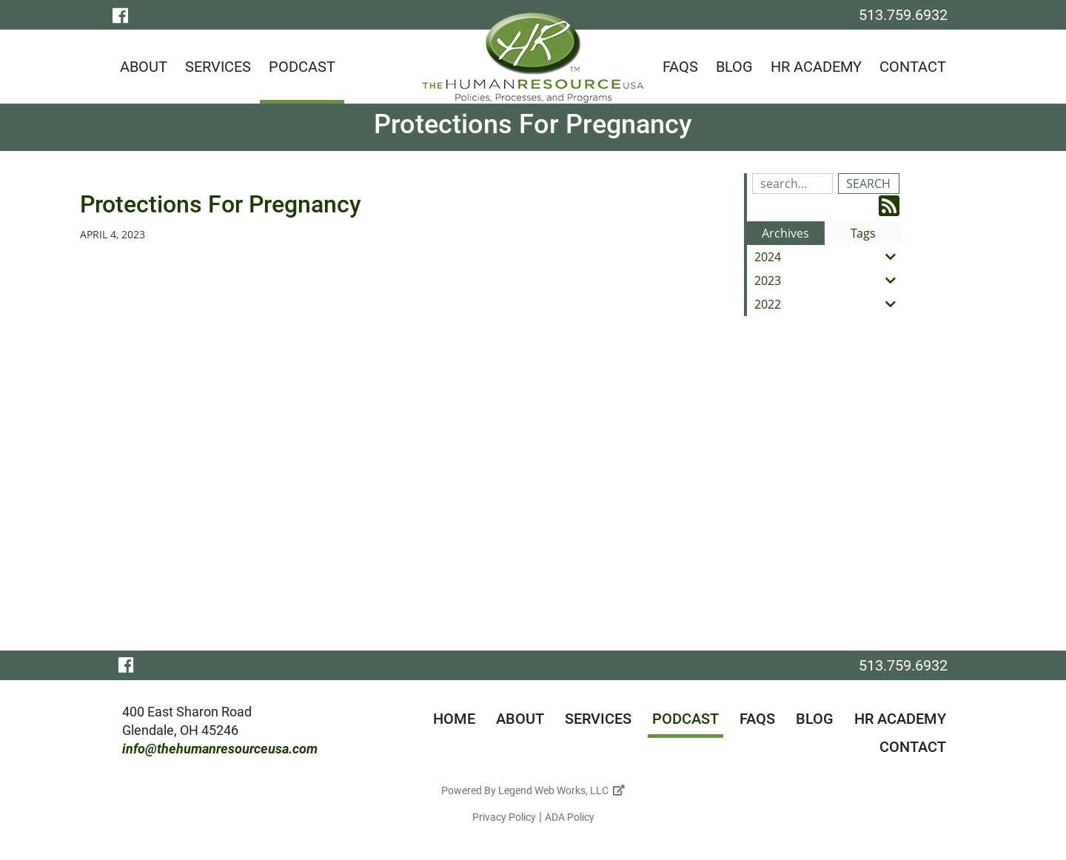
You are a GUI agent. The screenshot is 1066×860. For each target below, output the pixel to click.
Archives (785, 233)
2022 (828, 304)
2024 (828, 257)
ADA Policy (569, 817)
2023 (828, 280)
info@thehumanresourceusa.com (220, 748)
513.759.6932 (903, 15)
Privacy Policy (504, 817)
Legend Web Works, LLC (561, 790)
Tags (863, 233)
